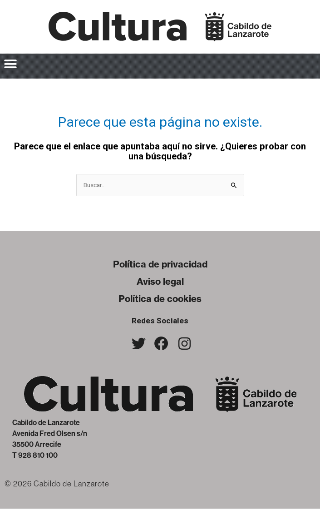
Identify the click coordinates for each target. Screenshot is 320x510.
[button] (10, 64)
